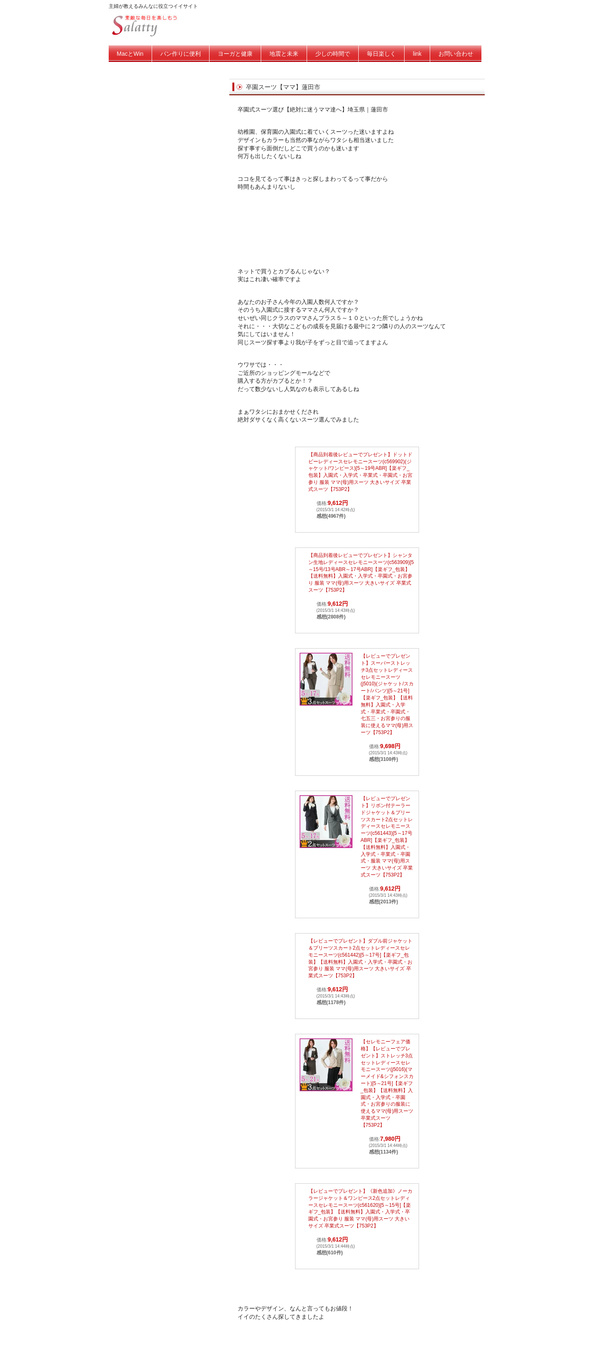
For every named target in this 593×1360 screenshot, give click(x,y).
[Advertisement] (357, 234)
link (417, 53)
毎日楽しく (381, 53)
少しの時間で (332, 53)
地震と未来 (283, 53)
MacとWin (130, 53)
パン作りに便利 (180, 53)
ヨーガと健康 (235, 53)
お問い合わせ (455, 53)
